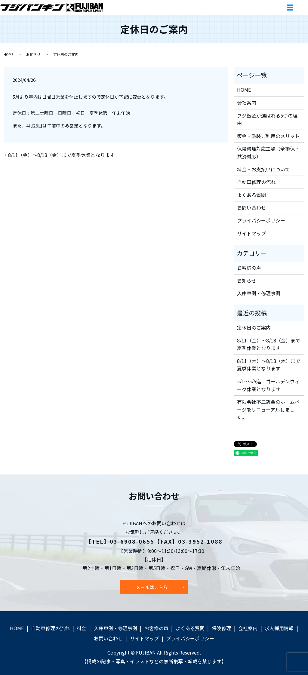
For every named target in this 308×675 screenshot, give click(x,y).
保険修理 (221, 628)
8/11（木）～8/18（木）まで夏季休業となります (268, 364)
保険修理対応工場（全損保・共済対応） (268, 152)
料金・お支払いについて (263, 169)
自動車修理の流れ (256, 182)
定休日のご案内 (254, 327)
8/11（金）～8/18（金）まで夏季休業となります (61, 155)
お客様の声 (249, 267)
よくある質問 (251, 194)
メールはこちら (152, 587)
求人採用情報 (279, 628)
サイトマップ (251, 233)
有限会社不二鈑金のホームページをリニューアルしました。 (268, 409)
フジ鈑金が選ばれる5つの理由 (267, 119)
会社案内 (246, 102)
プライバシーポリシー (261, 220)
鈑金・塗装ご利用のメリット (268, 136)
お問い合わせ (251, 207)
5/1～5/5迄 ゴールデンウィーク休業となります (268, 385)
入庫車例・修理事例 (258, 293)
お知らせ (33, 54)
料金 (81, 628)
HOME (9, 54)
